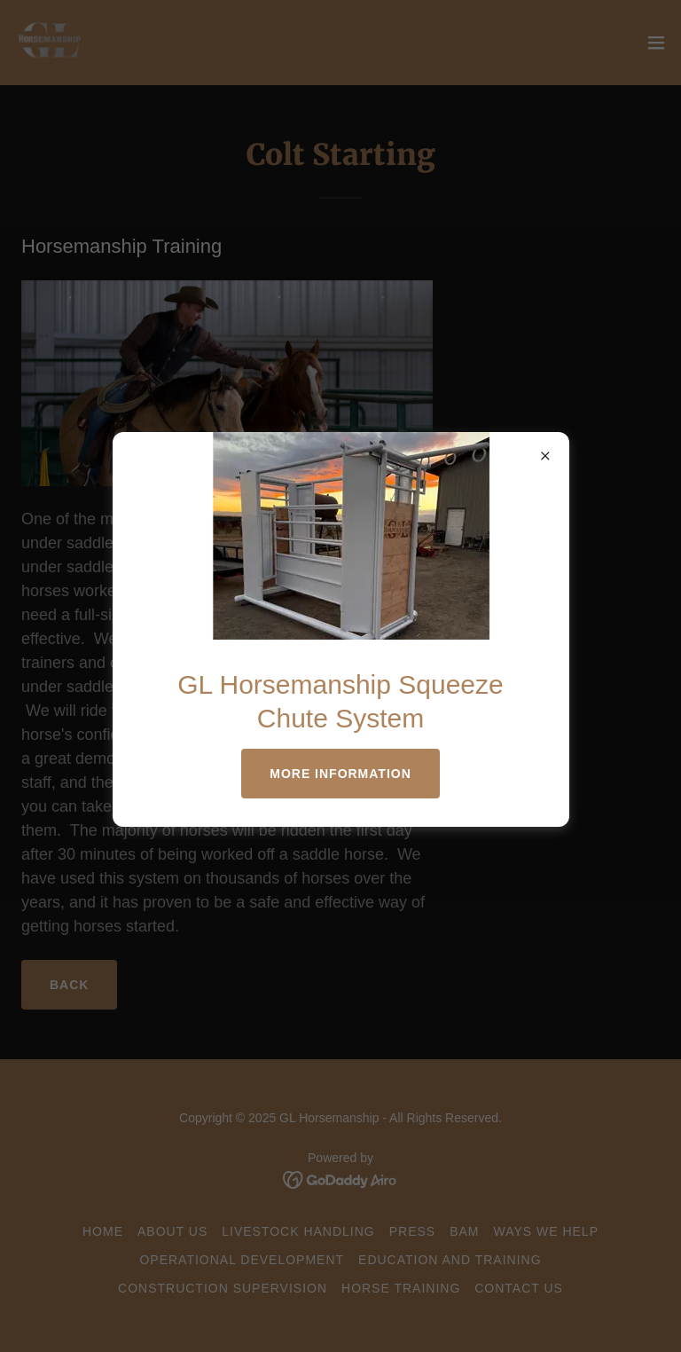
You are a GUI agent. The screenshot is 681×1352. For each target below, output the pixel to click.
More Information (340, 773)
